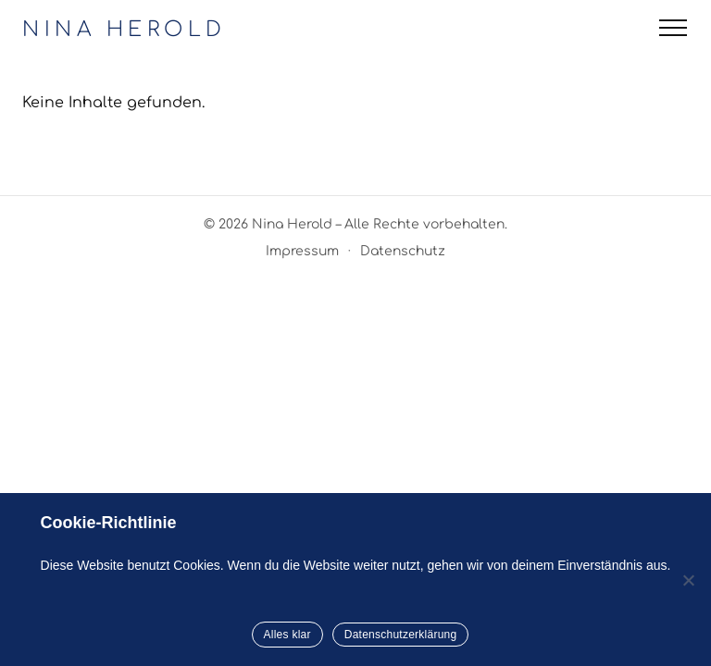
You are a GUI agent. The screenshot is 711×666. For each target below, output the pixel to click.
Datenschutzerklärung (400, 634)
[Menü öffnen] (673, 28)
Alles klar (287, 634)
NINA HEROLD (124, 29)
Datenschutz (402, 251)
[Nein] (688, 580)
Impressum (302, 251)
